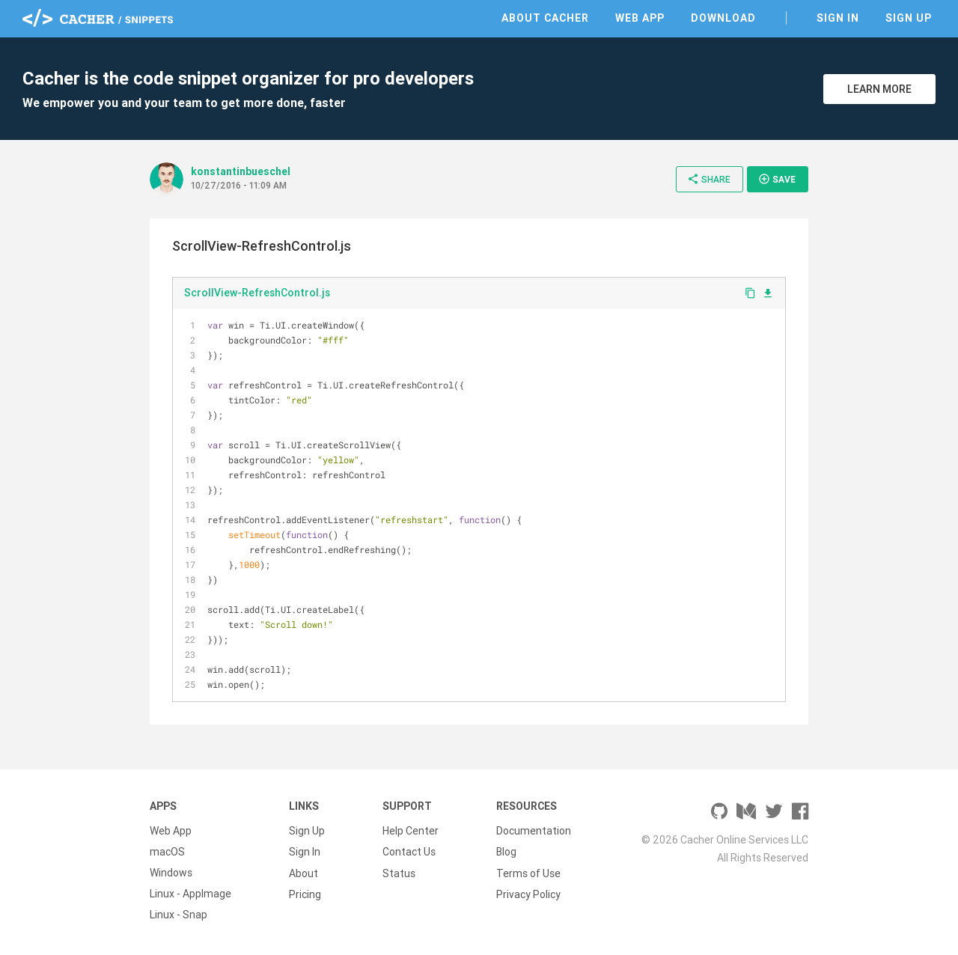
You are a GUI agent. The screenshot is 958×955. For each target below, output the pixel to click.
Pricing (305, 893)
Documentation (533, 830)
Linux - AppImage (190, 893)
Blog (506, 851)
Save (777, 179)
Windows (171, 872)
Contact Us (409, 851)
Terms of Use (528, 872)
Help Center (410, 830)
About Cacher (545, 18)
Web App (640, 18)
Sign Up (908, 18)
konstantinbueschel (240, 171)
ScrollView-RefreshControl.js (257, 292)
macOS (167, 851)
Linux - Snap (178, 914)
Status (398, 872)
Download (723, 18)
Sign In (838, 18)
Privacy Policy (528, 893)
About (303, 872)
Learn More (879, 89)
